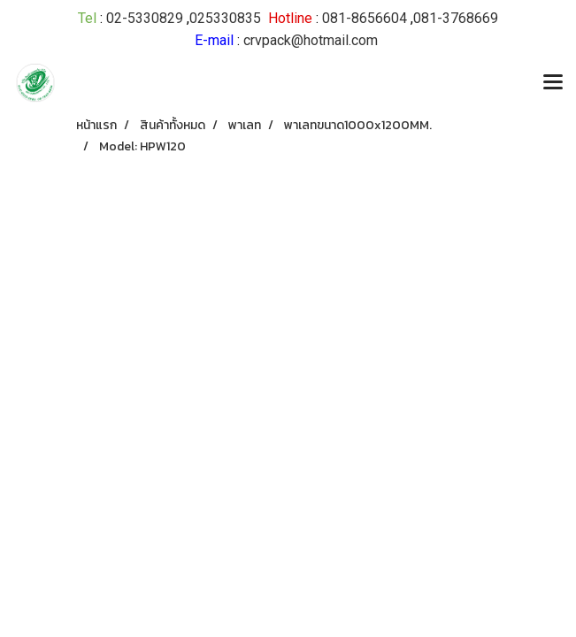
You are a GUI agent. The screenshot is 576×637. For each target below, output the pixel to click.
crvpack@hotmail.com (310, 40)
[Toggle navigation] (553, 83)
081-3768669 (455, 18)
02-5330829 (144, 18)
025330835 (225, 18)
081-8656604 (364, 18)
